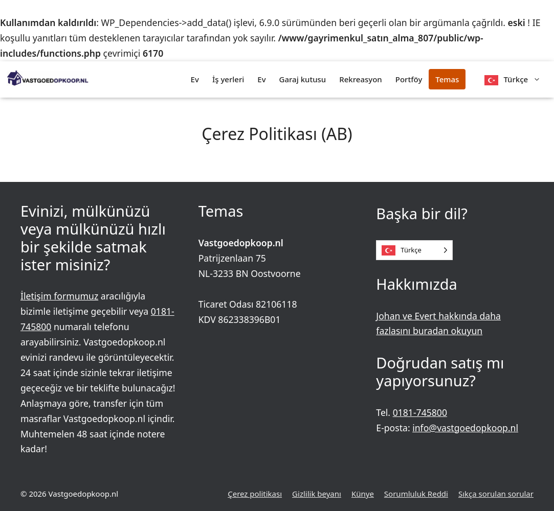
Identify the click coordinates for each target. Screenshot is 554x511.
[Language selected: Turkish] (414, 250)
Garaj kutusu (302, 79)
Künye (362, 494)
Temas (447, 79)
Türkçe (525, 79)
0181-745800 (420, 412)
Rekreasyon (360, 79)
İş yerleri (228, 79)
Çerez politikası (255, 494)
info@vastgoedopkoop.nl (465, 428)
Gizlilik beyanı (316, 494)
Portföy (409, 79)
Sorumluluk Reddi (416, 494)
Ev (195, 79)
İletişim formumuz (59, 296)
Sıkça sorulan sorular (496, 494)
